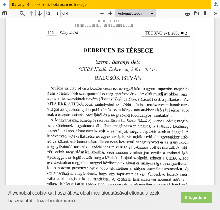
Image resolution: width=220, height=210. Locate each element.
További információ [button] (55, 200)
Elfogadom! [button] (196, 197)
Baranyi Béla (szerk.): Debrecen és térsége (49, 4)
